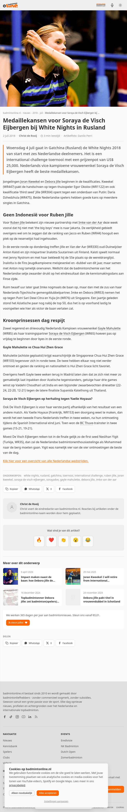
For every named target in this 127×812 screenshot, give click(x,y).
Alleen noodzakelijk (21, 793)
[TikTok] (11, 716)
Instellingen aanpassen (56, 801)
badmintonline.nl (12, 112)
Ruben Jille (17, 222)
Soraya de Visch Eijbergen (66, 333)
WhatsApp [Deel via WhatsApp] (32, 489)
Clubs (6, 757)
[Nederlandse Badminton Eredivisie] (101, 5)
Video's (7, 763)
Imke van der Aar (90, 222)
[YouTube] (23, 716)
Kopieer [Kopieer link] (11, 489)
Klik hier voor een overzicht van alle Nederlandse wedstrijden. (45, 461)
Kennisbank (10, 746)
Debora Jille (53, 182)
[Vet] (39, 541)
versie (110, 807)
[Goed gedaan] (63, 541)
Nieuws (7, 740)
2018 (35, 112)
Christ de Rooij (28, 135)
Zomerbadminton (71, 757)
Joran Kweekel (30, 182)
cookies (120, 807)
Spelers (7, 751)
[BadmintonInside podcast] (112, 5)
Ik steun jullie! (18, 622)
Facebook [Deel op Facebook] (65, 489)
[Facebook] (4, 716)
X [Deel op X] (49, 489)
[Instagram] (17, 716)
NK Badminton (70, 746)
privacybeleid (17, 785)
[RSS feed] (36, 716)
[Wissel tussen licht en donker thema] (120, 5)
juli (41, 112)
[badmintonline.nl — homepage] (10, 5)
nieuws (26, 112)
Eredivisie (66, 740)
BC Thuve (86, 423)
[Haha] (88, 541)
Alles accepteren (47, 793)
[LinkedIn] (29, 716)
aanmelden (114, 789)
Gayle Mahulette (109, 328)
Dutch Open (68, 751)
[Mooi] (51, 541)
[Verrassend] (75, 541)
